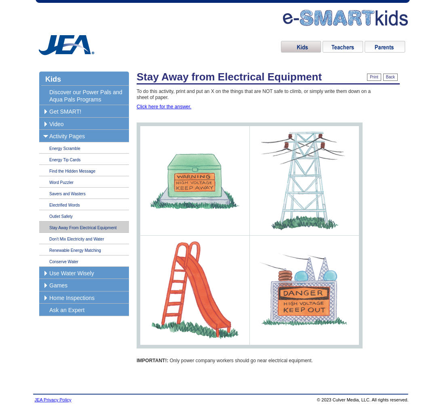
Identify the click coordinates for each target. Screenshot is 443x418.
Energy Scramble (64, 148)
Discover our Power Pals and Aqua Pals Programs (85, 96)
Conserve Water (63, 262)
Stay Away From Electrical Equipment (83, 228)
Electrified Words (64, 205)
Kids (53, 79)
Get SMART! (65, 111)
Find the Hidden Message (72, 171)
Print (374, 77)
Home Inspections (72, 298)
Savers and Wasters (67, 194)
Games (58, 285)
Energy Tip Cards (64, 160)
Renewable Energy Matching (75, 250)
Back (390, 77)
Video (56, 124)
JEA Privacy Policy (53, 399)
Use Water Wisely (71, 273)
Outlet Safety (61, 216)
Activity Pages (67, 136)
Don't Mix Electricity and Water (76, 239)
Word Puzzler (61, 182)
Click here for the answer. (164, 107)
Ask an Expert (66, 310)
